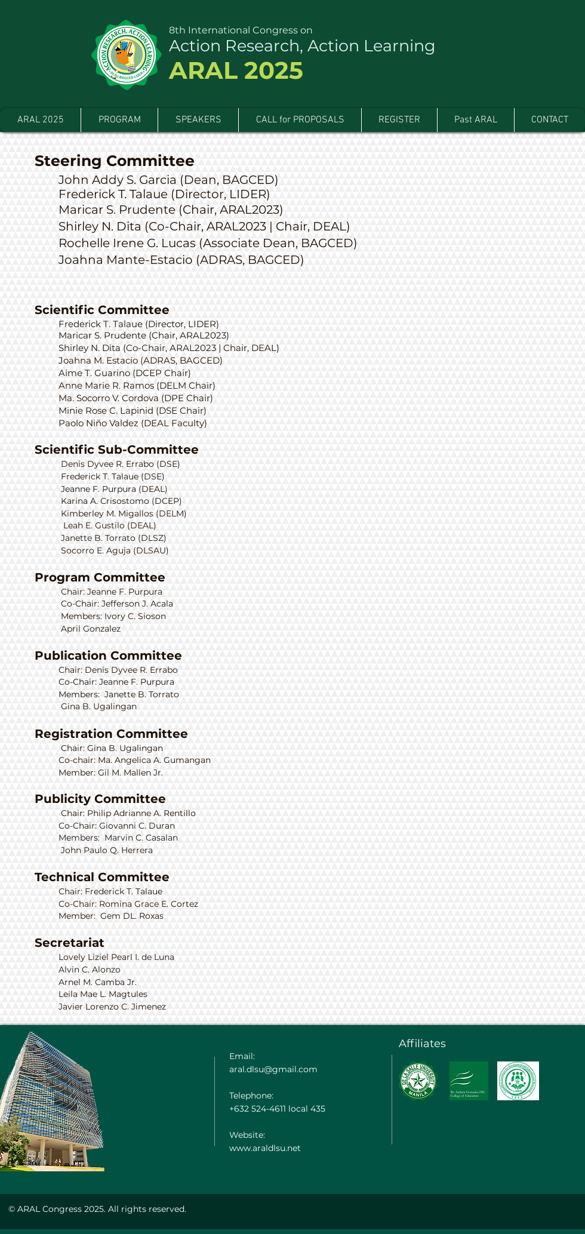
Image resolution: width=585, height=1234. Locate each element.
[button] (475, 120)
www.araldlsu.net (265, 1148)
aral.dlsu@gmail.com (273, 1069)
